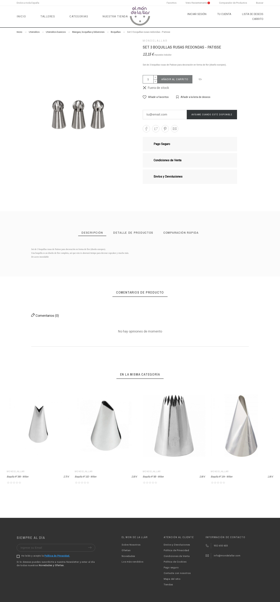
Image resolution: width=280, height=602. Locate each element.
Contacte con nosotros (177, 573)
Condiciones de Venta (177, 556)
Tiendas (168, 584)
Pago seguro (171, 567)
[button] (200, 79)
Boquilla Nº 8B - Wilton (153, 476)
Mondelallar (155, 40)
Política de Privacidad (176, 550)
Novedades (128, 556)
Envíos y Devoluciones (177, 544)
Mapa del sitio (172, 579)
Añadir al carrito (174, 79)
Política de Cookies (175, 561)
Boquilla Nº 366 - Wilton (17, 476)
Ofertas (126, 550)
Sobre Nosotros (131, 544)
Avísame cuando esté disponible (212, 114)
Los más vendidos (132, 561)
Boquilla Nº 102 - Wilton (85, 476)
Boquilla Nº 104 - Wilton (221, 476)
